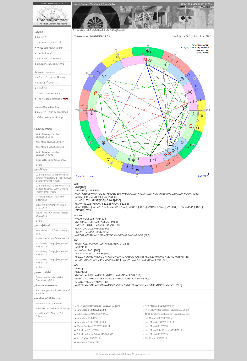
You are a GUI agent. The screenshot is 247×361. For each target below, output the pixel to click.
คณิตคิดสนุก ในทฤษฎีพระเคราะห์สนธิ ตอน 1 (52, 261)
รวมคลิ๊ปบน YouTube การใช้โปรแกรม (49, 314)
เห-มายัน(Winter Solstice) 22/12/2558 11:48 (48, 135)
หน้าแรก (40, 37)
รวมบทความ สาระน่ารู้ (48, 42)
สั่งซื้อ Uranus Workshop (49, 117)
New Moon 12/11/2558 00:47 (50, 142)
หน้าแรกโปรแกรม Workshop (51, 112)
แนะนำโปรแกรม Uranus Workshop (53, 308)
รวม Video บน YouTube (48, 58)
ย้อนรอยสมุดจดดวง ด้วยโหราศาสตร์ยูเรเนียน (53, 292)
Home (76, 4)
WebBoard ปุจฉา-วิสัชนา (49, 47)
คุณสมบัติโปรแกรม (46, 82)
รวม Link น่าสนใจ (45, 53)
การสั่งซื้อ (41, 88)
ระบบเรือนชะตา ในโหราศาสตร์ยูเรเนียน (52, 232)
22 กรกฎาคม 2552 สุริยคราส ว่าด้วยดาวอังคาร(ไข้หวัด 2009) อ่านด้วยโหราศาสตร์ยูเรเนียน (53, 189)
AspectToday (109, 4)
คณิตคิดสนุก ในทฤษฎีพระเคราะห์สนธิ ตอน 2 (52, 253)
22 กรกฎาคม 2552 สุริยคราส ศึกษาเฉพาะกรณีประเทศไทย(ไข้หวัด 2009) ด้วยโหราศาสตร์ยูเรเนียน (53, 178)
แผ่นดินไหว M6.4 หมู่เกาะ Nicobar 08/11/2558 (52, 214)
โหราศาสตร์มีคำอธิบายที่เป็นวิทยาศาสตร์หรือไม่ (49, 279)
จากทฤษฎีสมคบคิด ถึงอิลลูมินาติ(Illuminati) (50, 198)
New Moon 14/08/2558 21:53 (50, 147)
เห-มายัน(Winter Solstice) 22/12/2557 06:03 (48, 153)
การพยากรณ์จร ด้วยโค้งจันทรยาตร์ (52, 238)
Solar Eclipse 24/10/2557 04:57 (51, 160)
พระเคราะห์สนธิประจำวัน (49, 64)
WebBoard (95, 4)
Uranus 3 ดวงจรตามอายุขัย (49, 303)
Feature (84, 4)
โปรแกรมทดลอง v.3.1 (47, 93)
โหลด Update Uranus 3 (51, 99)
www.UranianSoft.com (120, 354)
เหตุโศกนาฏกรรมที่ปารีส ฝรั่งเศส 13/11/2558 (51, 206)
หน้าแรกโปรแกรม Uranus (50, 77)
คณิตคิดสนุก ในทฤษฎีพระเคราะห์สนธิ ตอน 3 (52, 245)
